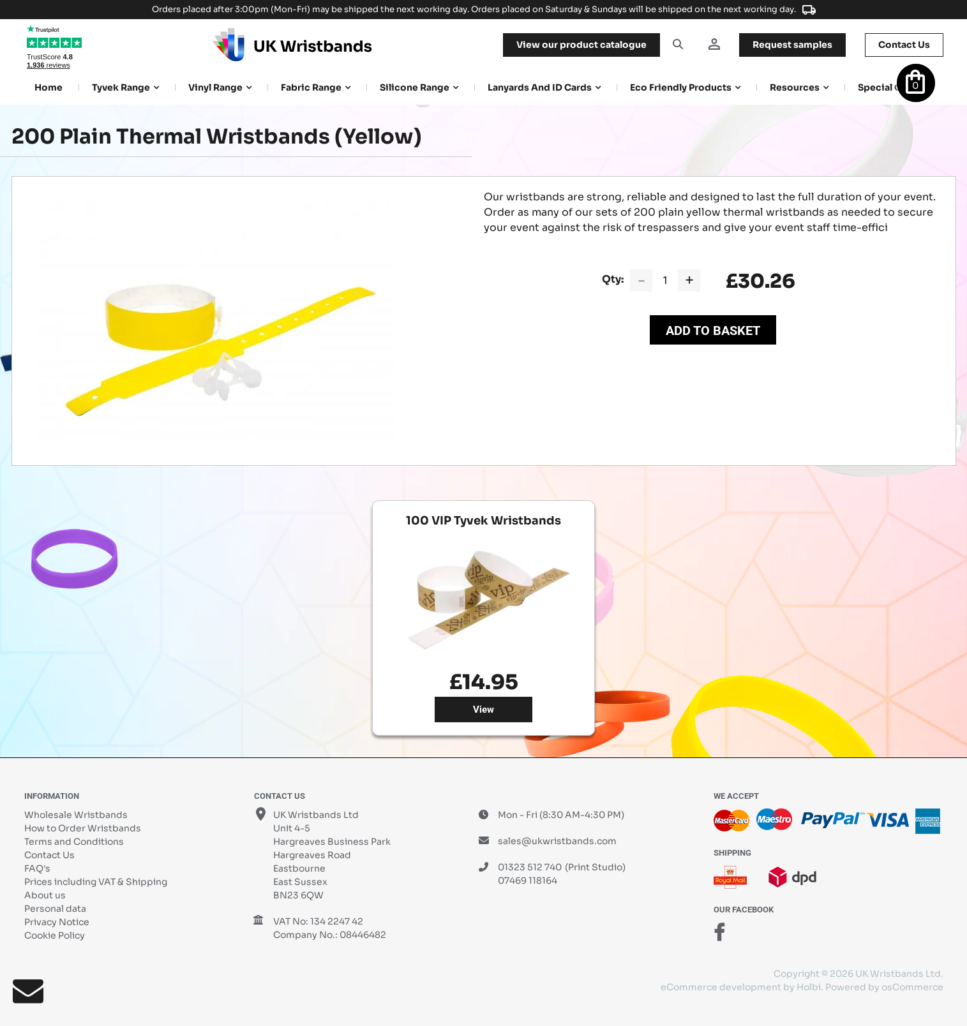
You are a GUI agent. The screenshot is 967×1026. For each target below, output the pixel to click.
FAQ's (37, 868)
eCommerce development (721, 987)
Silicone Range (414, 87)
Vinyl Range (215, 87)
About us (45, 895)
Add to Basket (713, 330)
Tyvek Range (121, 87)
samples (792, 44)
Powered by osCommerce (884, 987)
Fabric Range (311, 87)
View (483, 709)
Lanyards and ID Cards (540, 87)
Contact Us (49, 855)
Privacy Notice (56, 922)
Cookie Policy (54, 935)
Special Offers (890, 87)
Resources (795, 87)
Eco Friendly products (680, 87)
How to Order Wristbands (82, 828)
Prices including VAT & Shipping (95, 882)
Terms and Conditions (74, 841)
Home (48, 87)
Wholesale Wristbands (76, 815)
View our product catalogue (581, 44)
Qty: (613, 279)
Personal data (55, 908)
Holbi (809, 987)
